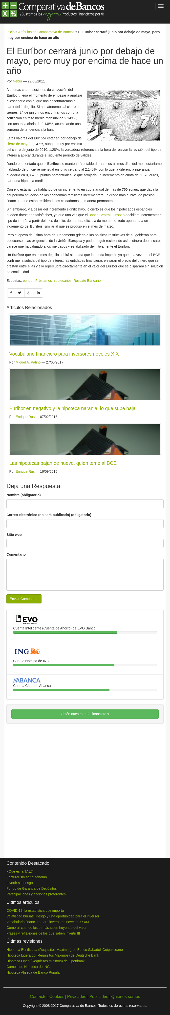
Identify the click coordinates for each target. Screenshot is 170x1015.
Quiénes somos (125, 996)
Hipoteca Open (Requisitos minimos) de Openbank (45, 961)
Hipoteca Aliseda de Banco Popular (33, 972)
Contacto (38, 996)
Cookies (56, 996)
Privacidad (76, 996)
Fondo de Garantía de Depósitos (31, 888)
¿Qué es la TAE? (19, 871)
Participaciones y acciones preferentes (36, 894)
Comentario (16, 554)
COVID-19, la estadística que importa (35, 910)
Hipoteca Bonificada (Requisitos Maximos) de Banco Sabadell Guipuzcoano (64, 950)
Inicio (10, 32)
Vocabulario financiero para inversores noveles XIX (64, 354)
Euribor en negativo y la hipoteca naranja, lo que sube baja (72, 408)
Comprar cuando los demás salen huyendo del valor (46, 928)
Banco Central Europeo (107, 215)
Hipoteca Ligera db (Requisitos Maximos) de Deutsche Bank (52, 955)
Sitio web (13, 535)
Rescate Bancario (87, 281)
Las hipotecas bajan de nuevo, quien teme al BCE (63, 463)
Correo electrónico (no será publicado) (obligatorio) (48, 515)
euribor (28, 281)
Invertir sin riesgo (19, 883)
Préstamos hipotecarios (53, 281)
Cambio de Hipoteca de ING (28, 967)
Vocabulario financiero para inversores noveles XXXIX (47, 922)
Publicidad (98, 996)
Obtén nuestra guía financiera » (85, 714)
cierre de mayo (17, 144)
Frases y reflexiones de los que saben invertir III (43, 933)
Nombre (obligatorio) (23, 495)
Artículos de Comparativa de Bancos (46, 32)
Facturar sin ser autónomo (26, 877)
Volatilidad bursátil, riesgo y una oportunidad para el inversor (52, 916)
